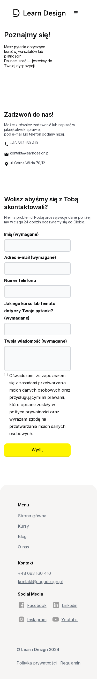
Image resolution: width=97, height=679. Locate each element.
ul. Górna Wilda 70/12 (27, 163)
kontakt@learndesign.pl (29, 153)
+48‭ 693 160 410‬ (34, 573)
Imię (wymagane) (21, 234)
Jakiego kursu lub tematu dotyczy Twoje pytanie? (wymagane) (29, 311)
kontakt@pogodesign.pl (40, 581)
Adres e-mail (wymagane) (30, 257)
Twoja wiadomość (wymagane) (35, 341)
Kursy (23, 526)
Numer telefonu (20, 280)
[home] (39, 13)
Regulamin (70, 663)
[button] (76, 13)
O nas (23, 546)
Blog (22, 536)
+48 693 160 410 (24, 143)
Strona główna (32, 515)
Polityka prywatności (36, 663)
